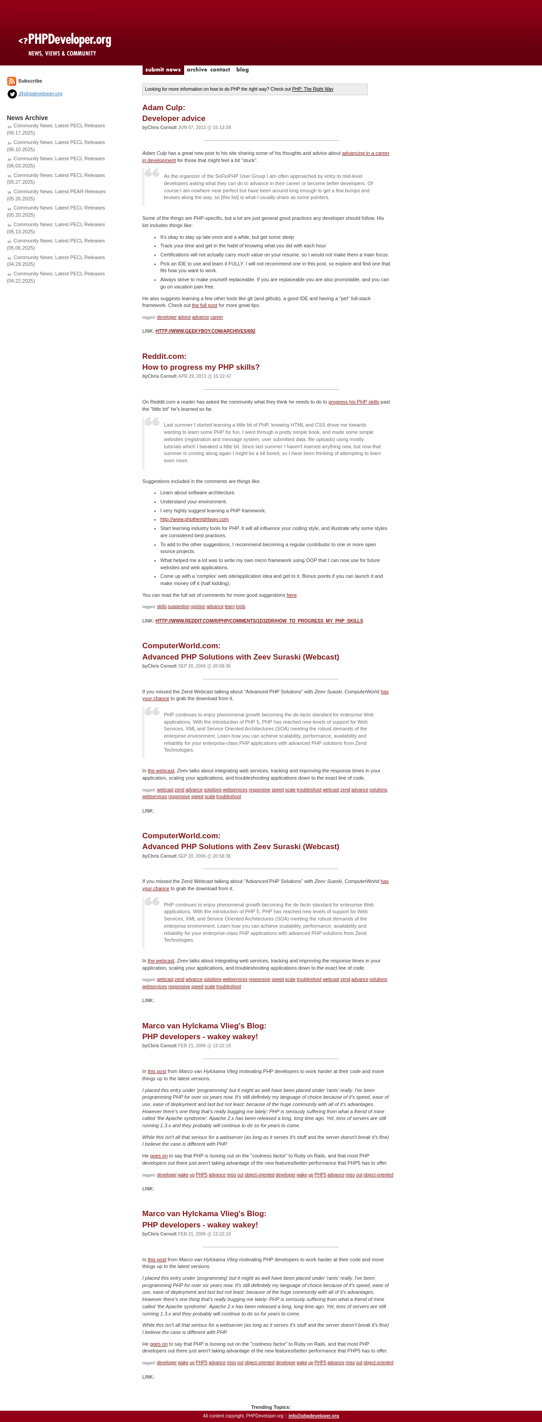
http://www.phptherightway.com (194, 519)
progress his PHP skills (354, 401)
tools (241, 606)
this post (157, 1071)
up (192, 1174)
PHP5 (202, 1174)
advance (200, 317)
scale (290, 789)
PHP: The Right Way (313, 89)
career (216, 317)
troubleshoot (309, 789)
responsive (259, 789)
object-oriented (259, 1174)
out (240, 1174)
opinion (198, 606)
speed (278, 789)
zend (180, 789)
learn (230, 606)
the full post (204, 305)
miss (231, 1174)
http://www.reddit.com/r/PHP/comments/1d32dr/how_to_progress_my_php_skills (259, 620)
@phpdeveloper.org (34, 93)
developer (167, 317)
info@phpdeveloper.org (313, 1415)
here (291, 595)
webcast (165, 789)
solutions (213, 789)
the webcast (161, 770)
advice (184, 317)
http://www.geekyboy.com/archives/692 (205, 331)
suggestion (179, 606)
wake (183, 1174)
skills (162, 606)
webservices (235, 789)
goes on (158, 1155)
